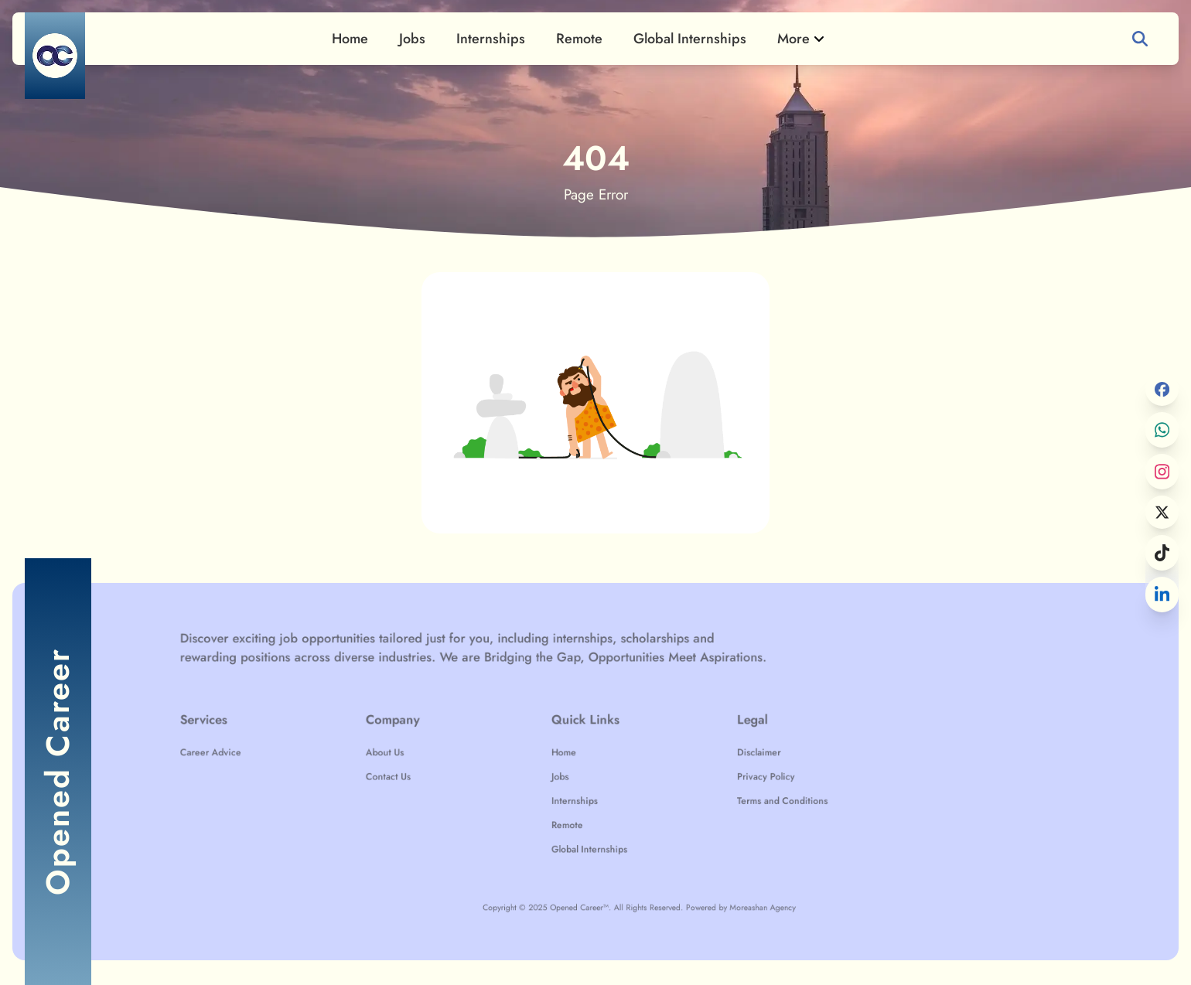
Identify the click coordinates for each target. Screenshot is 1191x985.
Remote (579, 39)
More (801, 39)
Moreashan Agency (737, 879)
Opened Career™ (591, 879)
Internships (490, 39)
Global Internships (689, 39)
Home (350, 39)
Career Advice (298, 756)
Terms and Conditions (753, 794)
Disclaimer (734, 756)
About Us (436, 756)
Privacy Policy (740, 775)
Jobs (412, 39)
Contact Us (439, 775)
